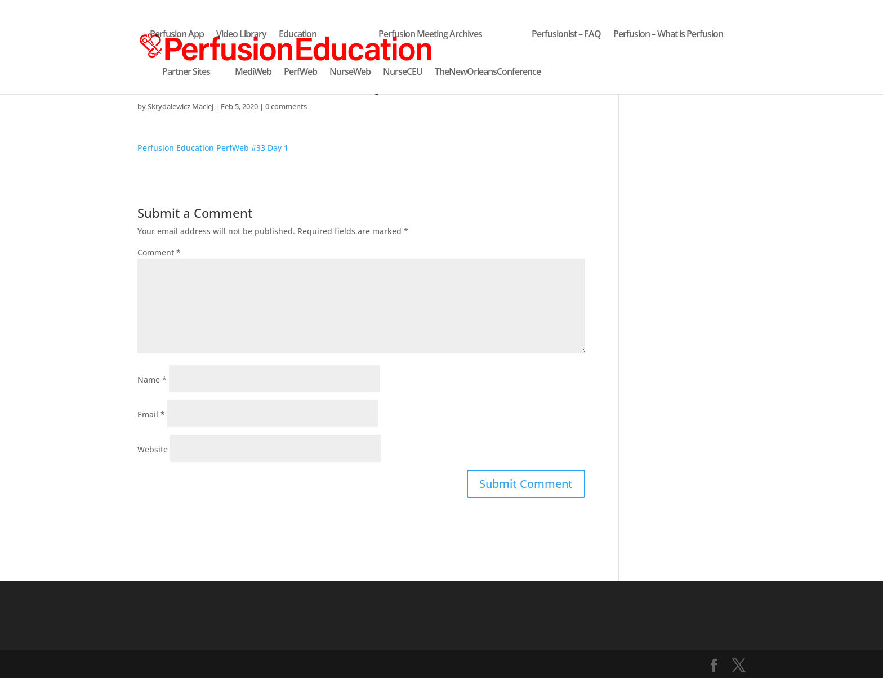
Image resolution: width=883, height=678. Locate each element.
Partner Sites (186, 73)
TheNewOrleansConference (488, 73)
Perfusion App (177, 35)
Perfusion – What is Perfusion (668, 35)
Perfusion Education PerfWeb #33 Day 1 (212, 147)
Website (152, 449)
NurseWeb (350, 73)
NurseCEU (402, 73)
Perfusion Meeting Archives (430, 35)
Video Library (241, 35)
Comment (159, 252)
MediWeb (253, 73)
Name (152, 379)
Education (297, 35)
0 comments (286, 106)
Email (151, 414)
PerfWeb (300, 73)
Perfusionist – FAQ (566, 35)
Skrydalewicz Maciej (180, 106)
